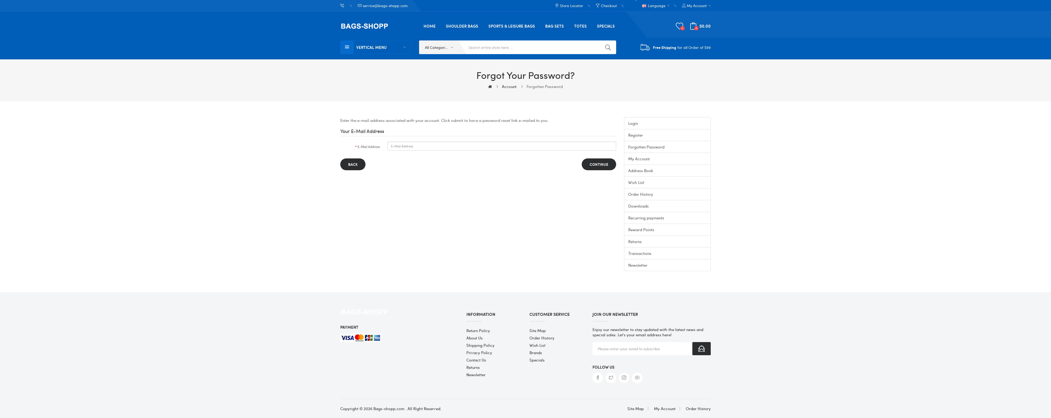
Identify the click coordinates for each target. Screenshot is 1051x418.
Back (353, 164)
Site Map (537, 330)
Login (633, 123)
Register (635, 135)
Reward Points (641, 230)
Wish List (636, 182)
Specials (537, 360)
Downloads (638, 206)
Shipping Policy (480, 345)
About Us (474, 338)
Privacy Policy (479, 352)
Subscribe (701, 348)
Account (509, 86)
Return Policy (478, 330)
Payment (349, 327)
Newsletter (637, 265)
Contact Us (476, 360)
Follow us (604, 367)
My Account (639, 159)
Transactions (639, 253)
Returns (635, 241)
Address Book (640, 170)
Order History (640, 194)
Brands (535, 352)
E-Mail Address (369, 146)
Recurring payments (646, 218)
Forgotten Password (545, 86)
